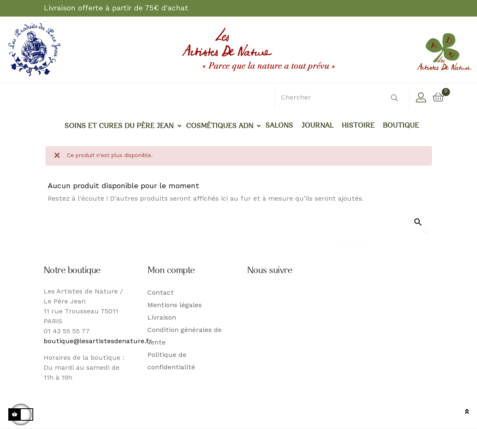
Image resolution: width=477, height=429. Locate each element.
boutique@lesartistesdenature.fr (98, 341)
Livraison (161, 318)
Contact (160, 293)
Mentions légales (174, 305)
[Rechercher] (371, 243)
